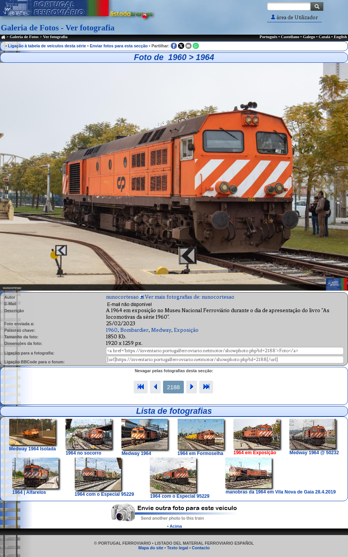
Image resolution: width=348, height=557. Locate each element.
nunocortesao (122, 297)
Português (268, 37)
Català (324, 37)
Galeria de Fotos (24, 37)
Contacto (201, 547)
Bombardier (134, 330)
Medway (161, 330)
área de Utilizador (294, 17)
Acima (176, 526)
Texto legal (177, 547)
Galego (309, 37)
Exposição (186, 330)
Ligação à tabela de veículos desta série (47, 45)
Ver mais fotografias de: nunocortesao (189, 297)
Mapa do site (150, 547)
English (340, 37)
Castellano (290, 37)
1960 (112, 330)
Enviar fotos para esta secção (119, 45)
